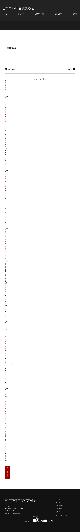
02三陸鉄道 (10, 47)
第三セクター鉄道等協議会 (18, 9)
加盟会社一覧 (39, 14)
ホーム (5, 14)
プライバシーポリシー (62, 515)
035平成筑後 (11, 69)
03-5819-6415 (9, 511)
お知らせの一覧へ (40, 79)
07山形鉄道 (68, 69)
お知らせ (21, 14)
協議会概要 (58, 14)
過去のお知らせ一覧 (7, 472)
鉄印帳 (75, 14)
